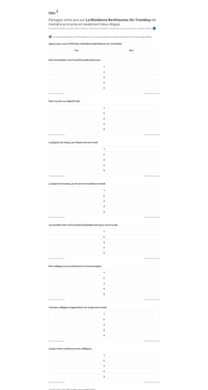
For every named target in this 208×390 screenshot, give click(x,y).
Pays (110, 380)
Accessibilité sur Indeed (28, 385)
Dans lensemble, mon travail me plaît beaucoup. (75, 59)
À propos (118, 380)
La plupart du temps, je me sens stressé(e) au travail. (77, 119)
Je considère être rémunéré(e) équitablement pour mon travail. (83, 139)
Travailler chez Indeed (95, 380)
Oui (76, 50)
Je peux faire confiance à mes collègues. (70, 199)
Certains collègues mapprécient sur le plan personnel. (78, 179)
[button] (154, 28)
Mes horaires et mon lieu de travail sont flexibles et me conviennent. (86, 278)
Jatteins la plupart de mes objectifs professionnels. (76, 318)
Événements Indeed (74, 380)
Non (131, 50)
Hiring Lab (7, 380)
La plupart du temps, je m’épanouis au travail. (73, 99)
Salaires (59, 380)
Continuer (104, 360)
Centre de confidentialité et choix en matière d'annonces (68, 385)
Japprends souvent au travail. (65, 338)
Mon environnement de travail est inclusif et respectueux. (80, 258)
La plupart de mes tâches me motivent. (70, 298)
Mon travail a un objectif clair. (64, 79)
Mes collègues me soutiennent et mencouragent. (75, 159)
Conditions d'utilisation (108, 385)
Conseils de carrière (22, 380)
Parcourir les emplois (44, 380)
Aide (127, 380)
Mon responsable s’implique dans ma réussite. (74, 238)
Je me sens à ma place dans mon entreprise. (72, 219)
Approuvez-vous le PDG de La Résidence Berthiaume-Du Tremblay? (85, 43)
